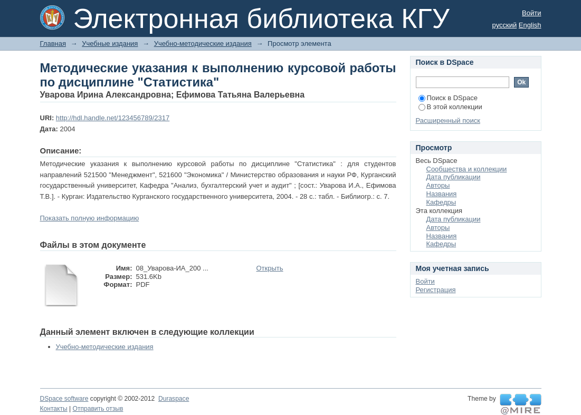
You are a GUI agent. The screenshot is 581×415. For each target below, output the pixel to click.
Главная (53, 43)
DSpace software (64, 398)
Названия (441, 194)
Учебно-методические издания (203, 43)
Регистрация (436, 290)
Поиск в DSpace (448, 98)
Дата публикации (453, 177)
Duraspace (173, 398)
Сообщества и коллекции (466, 169)
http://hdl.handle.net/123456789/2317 (112, 118)
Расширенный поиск (448, 120)
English (530, 25)
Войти (531, 13)
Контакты (54, 408)
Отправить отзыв (98, 408)
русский (504, 25)
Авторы (438, 185)
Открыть (269, 268)
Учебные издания (110, 43)
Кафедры (441, 202)
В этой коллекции (450, 107)
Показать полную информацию (89, 218)
